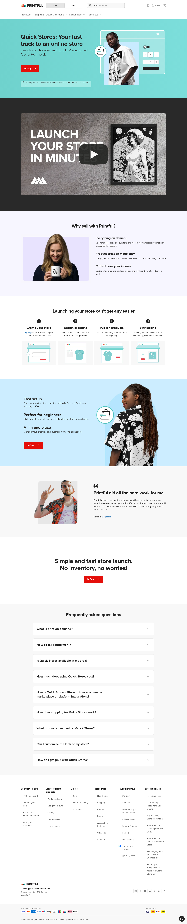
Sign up (28, 332)
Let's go (30, 68)
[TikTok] (164, 891)
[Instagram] (135, 891)
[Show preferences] (148, 5)
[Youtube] (145, 891)
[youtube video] (93, 154)
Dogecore (106, 517)
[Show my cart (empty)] (164, 5)
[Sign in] (156, 5)
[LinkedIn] (150, 891)
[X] (154, 891)
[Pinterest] (159, 891)
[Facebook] (140, 891)
